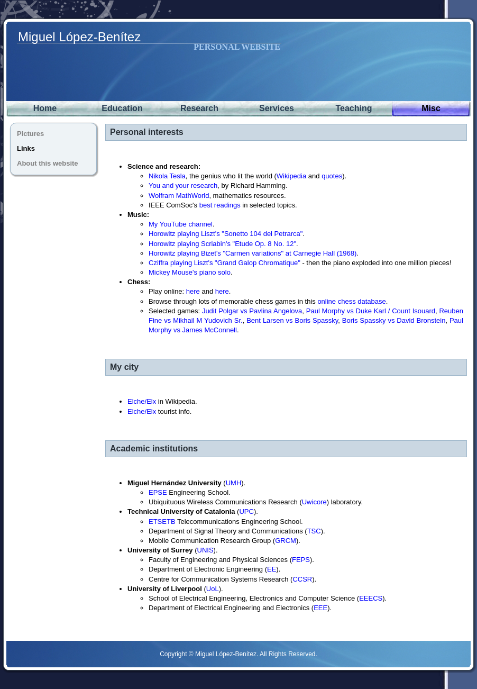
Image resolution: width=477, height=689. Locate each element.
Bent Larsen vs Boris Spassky (292, 320)
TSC (314, 531)
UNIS (205, 550)
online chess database (351, 301)
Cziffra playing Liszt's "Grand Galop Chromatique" (224, 263)
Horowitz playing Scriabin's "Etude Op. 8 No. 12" (222, 244)
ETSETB (162, 521)
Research (199, 108)
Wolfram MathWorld (179, 196)
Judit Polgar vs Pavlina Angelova (252, 311)
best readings (220, 205)
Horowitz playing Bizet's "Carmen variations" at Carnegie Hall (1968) (252, 253)
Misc (431, 108)
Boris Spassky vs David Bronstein (394, 320)
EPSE (158, 492)
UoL (212, 589)
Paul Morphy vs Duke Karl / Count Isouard (370, 311)
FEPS (301, 560)
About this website (47, 163)
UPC (246, 511)
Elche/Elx (141, 401)
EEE (320, 608)
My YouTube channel (181, 224)
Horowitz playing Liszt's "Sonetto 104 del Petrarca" (225, 234)
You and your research (183, 185)
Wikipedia (291, 176)
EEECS (370, 598)
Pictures (30, 134)
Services (276, 108)
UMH (234, 483)
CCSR (302, 579)
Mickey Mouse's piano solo (190, 272)
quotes (332, 176)
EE (271, 569)
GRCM (285, 541)
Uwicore (314, 502)
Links (26, 148)
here (193, 291)
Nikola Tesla (167, 176)
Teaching (353, 108)
